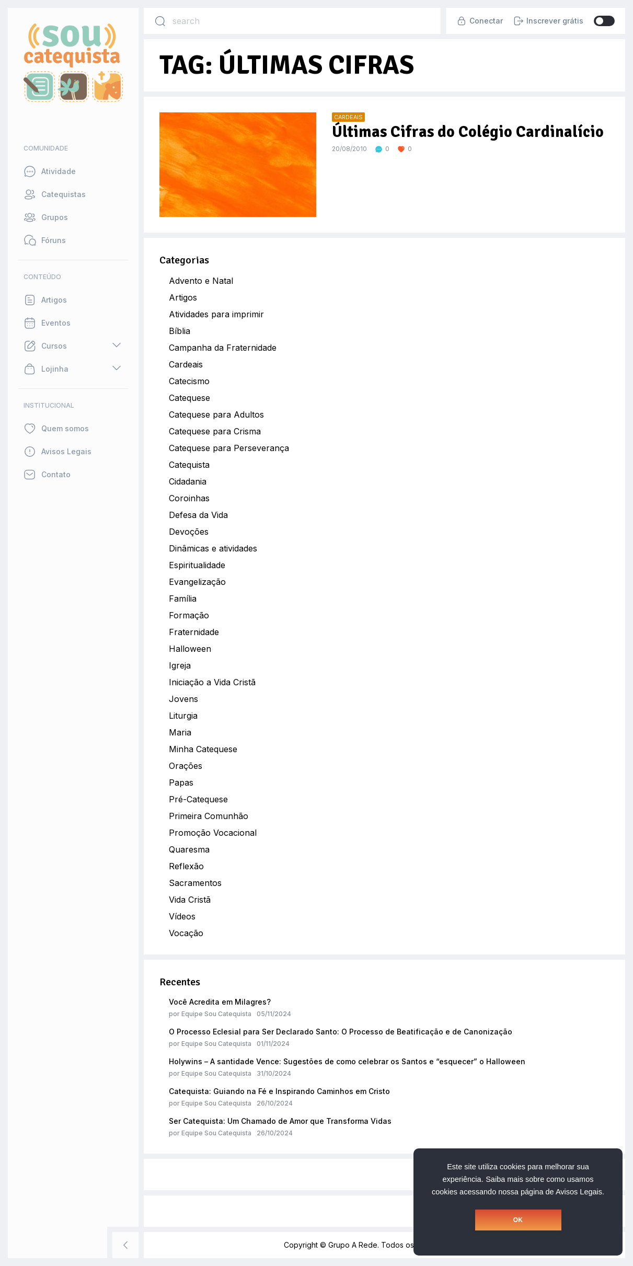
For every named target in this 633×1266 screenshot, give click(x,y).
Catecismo (189, 381)
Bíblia (179, 331)
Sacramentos (195, 883)
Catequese (189, 398)
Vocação (186, 933)
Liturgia (183, 715)
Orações (185, 766)
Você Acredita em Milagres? (220, 1001)
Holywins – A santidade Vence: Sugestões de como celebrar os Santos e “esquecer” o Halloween (347, 1061)
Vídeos (182, 916)
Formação (189, 615)
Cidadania (187, 481)
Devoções (189, 531)
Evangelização (197, 582)
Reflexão (186, 866)
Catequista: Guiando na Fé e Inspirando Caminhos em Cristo (279, 1091)
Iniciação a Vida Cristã (212, 682)
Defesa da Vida (198, 515)
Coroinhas (189, 498)
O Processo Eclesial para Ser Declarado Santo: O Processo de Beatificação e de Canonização (340, 1031)
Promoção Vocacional (213, 832)
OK (518, 1220)
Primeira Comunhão (208, 816)
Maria (180, 732)
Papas (181, 782)
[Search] (160, 21)
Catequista (189, 464)
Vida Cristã (190, 899)
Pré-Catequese (198, 799)
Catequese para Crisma (215, 431)
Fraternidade (194, 632)
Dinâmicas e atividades (213, 548)
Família (183, 598)
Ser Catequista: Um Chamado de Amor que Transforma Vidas (280, 1121)
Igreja (180, 665)
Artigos (183, 297)
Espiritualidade (197, 565)
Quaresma (189, 849)
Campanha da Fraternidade (223, 347)
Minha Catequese (203, 749)
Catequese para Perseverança (229, 448)
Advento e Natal (201, 280)
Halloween (190, 648)
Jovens (183, 699)
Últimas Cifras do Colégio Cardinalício (468, 132)
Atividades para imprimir (216, 314)
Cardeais (186, 364)
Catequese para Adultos (216, 414)
